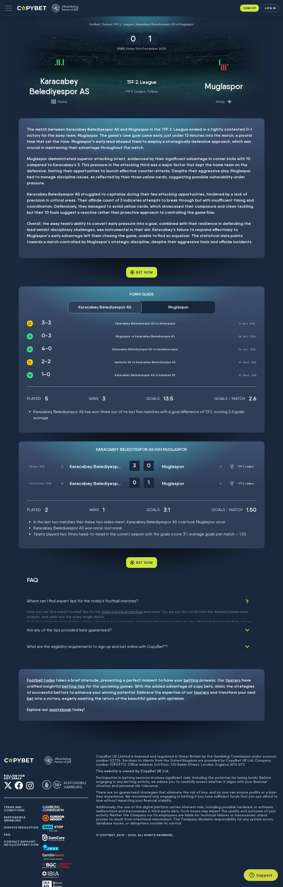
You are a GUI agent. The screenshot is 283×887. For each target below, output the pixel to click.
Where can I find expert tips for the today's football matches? (82, 601)
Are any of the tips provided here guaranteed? (69, 617)
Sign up (249, 8)
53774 (115, 747)
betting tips (73, 673)
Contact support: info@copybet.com (21, 830)
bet (30, 685)
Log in (270, 8)
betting (191, 667)
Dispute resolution (21, 814)
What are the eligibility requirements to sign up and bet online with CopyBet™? (97, 633)
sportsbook (60, 697)
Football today (41, 667)
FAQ (7, 821)
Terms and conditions (14, 796)
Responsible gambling (14, 806)
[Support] (261, 875)
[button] (8, 8)
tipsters (233, 667)
